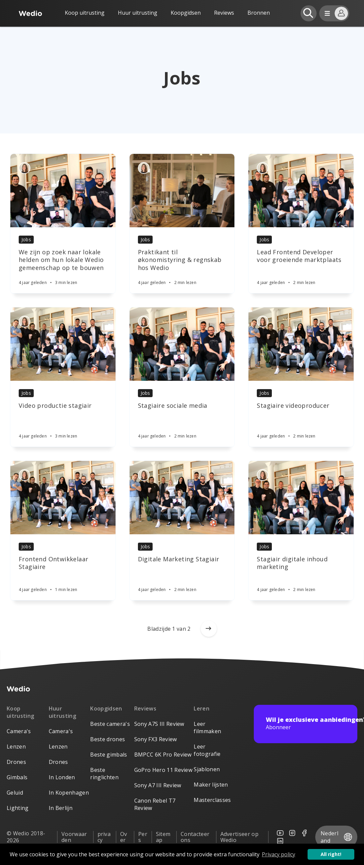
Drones (16, 762)
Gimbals (17, 777)
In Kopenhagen (69, 792)
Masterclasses (212, 800)
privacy (104, 837)
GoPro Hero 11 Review (163, 770)
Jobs (26, 239)
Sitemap (163, 837)
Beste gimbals (108, 754)
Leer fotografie (207, 750)
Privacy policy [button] (278, 854)
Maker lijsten (211, 784)
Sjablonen (207, 769)
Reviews (224, 13)
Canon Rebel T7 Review (154, 804)
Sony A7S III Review (159, 724)
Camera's (19, 731)
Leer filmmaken (207, 727)
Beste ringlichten (104, 773)
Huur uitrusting (137, 13)
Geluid (15, 792)
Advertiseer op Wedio (239, 837)
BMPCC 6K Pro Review (163, 754)
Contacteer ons (195, 837)
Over (123, 837)
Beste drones (107, 739)
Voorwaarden (74, 837)
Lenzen (16, 746)
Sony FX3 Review (155, 739)
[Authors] (24, 168)
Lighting (18, 808)
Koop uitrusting (85, 13)
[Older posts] (209, 629)
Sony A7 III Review (157, 785)
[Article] (63, 190)
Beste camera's (110, 724)
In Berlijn (60, 808)
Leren (201, 708)
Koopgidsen (186, 13)
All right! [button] (331, 854)
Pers (142, 837)
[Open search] (309, 13)
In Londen (62, 777)
